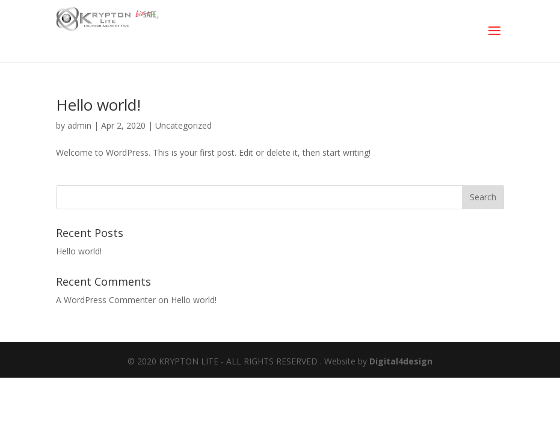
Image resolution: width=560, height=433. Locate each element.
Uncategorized (183, 125)
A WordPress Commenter (106, 300)
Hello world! (98, 104)
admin (79, 125)
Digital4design (400, 361)
